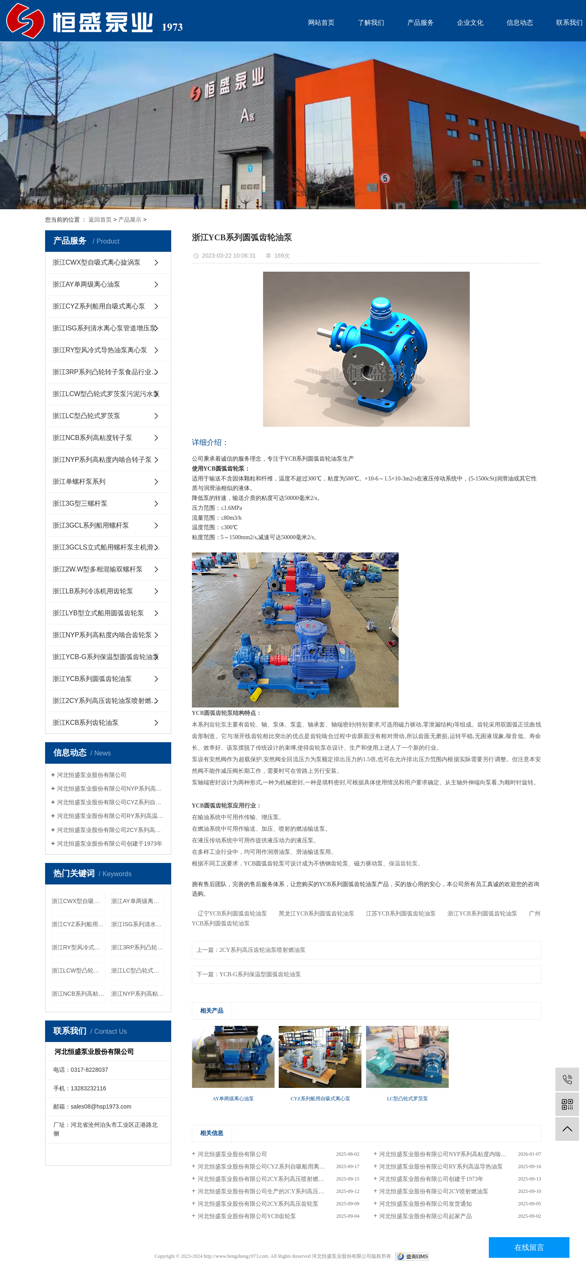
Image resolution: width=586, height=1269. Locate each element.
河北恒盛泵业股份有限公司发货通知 (425, 1204)
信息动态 (520, 22)
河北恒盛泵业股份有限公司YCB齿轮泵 (247, 1216)
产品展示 (129, 219)
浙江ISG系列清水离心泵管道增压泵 (105, 328)
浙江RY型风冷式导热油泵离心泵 (100, 350)
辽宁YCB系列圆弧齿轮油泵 (230, 914)
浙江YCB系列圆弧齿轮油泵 (92, 678)
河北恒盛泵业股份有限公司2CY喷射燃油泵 (433, 1191)
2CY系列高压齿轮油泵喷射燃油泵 (263, 950)
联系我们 (569, 22)
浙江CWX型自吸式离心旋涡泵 (97, 262)
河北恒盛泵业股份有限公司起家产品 (425, 1216)
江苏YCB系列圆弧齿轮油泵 (398, 914)
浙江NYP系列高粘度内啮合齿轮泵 (102, 634)
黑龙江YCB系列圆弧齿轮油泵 (313, 914)
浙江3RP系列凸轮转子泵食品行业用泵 (109, 371)
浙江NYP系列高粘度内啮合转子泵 (102, 459)
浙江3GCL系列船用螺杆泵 (91, 525)
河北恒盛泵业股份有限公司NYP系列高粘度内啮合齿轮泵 (111, 788)
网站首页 (321, 22)
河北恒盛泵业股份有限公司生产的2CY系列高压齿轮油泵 (270, 1191)
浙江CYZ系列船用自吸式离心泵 (99, 306)
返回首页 (100, 219)
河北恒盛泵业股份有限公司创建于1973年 (110, 843)
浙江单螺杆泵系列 (79, 481)
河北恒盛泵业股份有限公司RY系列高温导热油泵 (111, 816)
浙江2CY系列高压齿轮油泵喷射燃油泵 (109, 700)
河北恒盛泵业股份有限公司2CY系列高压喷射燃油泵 (111, 830)
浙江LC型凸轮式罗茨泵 (86, 415)
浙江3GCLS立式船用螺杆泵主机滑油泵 (110, 547)
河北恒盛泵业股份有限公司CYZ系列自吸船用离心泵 (111, 802)
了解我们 (371, 22)
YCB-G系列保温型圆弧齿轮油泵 (260, 974)
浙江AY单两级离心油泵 (86, 284)
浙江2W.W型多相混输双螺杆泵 (98, 569)
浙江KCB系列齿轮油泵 (86, 722)
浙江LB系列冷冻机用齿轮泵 (93, 591)
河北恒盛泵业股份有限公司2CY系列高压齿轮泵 (258, 1204)
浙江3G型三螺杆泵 (80, 503)
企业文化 (470, 22)
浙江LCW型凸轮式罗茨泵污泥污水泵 (106, 393)
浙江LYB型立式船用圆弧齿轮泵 (98, 613)
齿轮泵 (218, 725)
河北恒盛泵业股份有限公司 (92, 775)
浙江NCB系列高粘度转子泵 (93, 437)
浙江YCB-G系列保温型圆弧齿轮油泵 (106, 656)
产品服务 (420, 22)
